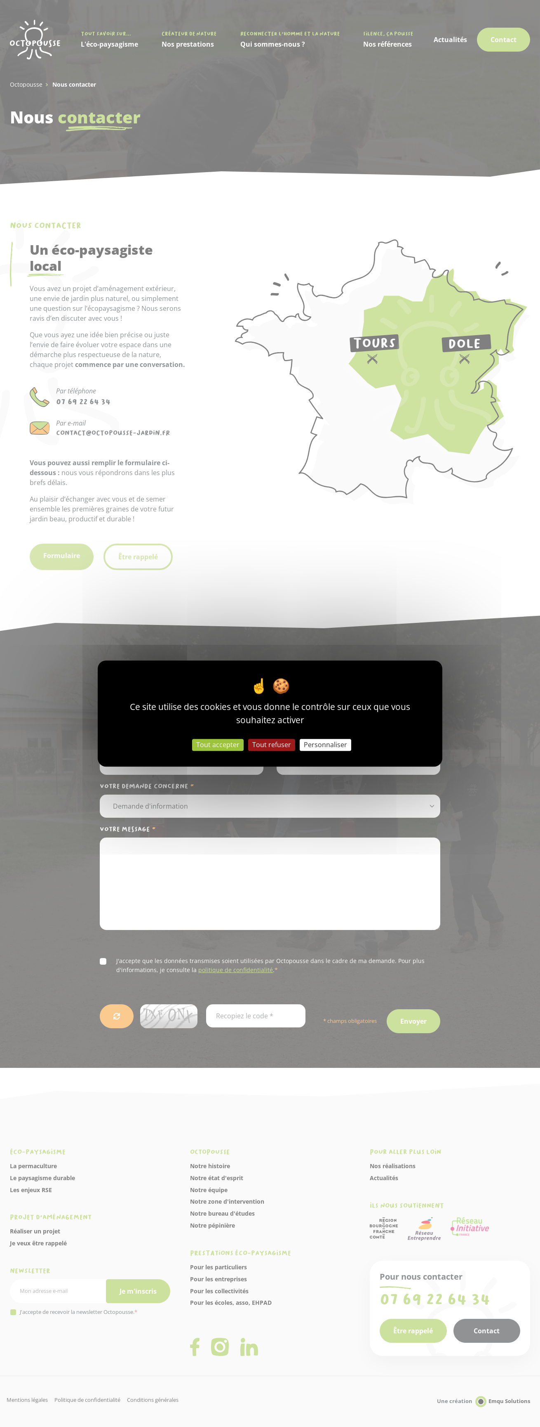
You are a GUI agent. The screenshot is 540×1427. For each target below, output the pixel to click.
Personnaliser (325, 744)
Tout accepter (217, 744)
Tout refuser (271, 744)
